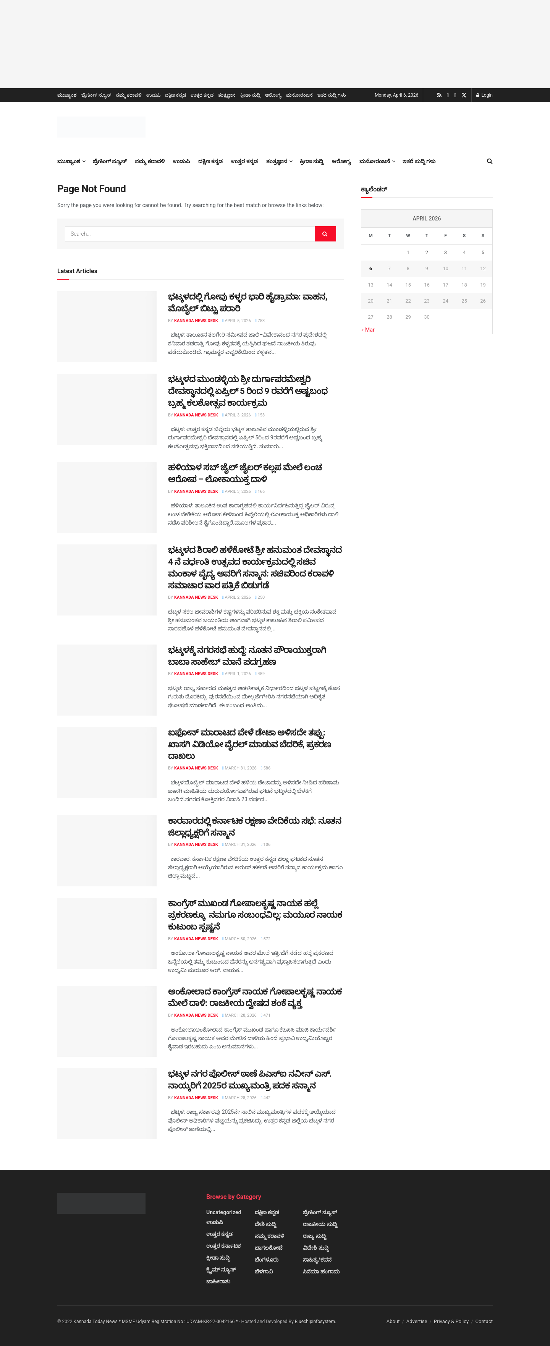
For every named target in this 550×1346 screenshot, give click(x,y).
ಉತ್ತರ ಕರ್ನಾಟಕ (223, 1246)
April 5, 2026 (236, 320)
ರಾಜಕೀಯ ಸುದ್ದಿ (320, 1224)
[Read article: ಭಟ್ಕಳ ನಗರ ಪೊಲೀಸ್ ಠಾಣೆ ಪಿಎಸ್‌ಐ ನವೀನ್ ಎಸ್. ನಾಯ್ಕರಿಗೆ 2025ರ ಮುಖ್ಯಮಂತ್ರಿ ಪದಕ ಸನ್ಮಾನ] (107, 1103)
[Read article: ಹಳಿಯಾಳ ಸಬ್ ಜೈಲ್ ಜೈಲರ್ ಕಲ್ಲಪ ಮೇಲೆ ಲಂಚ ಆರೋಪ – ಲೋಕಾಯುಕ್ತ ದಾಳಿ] (107, 497)
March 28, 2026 (239, 1015)
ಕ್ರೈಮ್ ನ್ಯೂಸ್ (221, 1270)
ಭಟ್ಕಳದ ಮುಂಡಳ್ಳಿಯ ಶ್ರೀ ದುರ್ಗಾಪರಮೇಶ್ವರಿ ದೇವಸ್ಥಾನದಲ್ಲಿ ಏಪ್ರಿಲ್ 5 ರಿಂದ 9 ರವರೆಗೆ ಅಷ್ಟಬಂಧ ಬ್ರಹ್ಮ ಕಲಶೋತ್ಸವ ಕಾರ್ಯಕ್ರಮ (247, 391)
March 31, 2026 (239, 768)
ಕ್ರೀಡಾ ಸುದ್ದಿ (250, 95)
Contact (484, 1321)
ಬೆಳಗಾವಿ (264, 1271)
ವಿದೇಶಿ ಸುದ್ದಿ (315, 1248)
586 (265, 768)
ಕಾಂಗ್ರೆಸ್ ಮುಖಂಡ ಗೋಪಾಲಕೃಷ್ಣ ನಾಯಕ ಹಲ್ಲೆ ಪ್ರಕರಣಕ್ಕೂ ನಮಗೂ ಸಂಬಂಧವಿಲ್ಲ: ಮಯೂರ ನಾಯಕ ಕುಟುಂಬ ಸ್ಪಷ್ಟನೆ (255, 915)
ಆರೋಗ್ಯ (273, 95)
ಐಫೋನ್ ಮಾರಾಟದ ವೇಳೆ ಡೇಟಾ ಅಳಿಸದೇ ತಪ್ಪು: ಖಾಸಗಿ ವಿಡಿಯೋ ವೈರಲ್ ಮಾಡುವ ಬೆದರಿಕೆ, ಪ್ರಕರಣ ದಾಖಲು (249, 744)
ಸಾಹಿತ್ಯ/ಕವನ (317, 1260)
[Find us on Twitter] (464, 95)
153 (260, 415)
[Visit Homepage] (101, 127)
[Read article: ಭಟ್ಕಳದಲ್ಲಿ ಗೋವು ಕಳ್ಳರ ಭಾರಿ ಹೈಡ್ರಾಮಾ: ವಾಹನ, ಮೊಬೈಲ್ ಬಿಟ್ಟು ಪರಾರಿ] (107, 326)
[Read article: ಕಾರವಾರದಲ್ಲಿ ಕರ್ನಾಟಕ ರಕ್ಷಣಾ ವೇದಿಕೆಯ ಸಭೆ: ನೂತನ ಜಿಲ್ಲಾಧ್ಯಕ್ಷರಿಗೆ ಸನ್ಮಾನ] (107, 850)
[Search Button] (490, 161)
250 (260, 597)
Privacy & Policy (451, 1321)
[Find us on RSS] (439, 95)
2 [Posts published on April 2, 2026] (426, 252)
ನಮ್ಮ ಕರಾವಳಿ (129, 95)
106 (265, 844)
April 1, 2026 (236, 673)
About (393, 1321)
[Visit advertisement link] (275, 44)
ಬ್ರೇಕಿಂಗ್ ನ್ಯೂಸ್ (96, 95)
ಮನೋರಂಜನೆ (299, 95)
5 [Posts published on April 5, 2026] (483, 252)
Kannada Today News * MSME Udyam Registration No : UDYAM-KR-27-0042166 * (156, 1321)
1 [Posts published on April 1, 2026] (408, 252)
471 (265, 1015)
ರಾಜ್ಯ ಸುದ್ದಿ (314, 1236)
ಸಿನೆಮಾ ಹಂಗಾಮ (321, 1271)
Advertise (416, 1321)
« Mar (368, 330)
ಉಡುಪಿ (153, 95)
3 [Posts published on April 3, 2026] (445, 252)
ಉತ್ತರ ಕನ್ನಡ (202, 95)
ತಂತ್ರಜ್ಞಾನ (227, 95)
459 (260, 673)
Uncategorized (223, 1212)
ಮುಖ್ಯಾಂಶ (67, 95)
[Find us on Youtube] (448, 95)
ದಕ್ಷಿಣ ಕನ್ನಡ (175, 95)
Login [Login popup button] (484, 95)
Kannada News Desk (196, 320)
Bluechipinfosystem (315, 1321)
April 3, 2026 (236, 415)
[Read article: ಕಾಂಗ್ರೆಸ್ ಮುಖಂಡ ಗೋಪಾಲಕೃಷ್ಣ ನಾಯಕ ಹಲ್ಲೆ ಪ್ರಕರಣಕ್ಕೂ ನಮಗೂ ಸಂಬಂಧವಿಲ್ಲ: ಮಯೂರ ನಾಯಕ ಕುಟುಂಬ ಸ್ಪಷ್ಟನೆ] (107, 933)
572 (265, 938)
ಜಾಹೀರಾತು (218, 1281)
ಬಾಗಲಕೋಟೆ (268, 1248)
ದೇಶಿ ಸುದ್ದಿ (265, 1224)
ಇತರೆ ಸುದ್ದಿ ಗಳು (331, 95)
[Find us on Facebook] (455, 95)
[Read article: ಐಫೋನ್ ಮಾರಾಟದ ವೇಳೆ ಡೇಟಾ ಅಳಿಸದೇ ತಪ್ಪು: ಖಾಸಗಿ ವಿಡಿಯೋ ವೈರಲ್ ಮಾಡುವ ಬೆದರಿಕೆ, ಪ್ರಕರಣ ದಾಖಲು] (107, 762)
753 (260, 320)
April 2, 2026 (236, 597)
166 (260, 491)
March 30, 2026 (239, 938)
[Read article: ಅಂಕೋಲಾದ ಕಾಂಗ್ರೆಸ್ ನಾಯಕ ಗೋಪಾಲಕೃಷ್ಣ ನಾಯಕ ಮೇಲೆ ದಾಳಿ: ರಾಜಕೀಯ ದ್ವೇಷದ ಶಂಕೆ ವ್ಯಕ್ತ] (107, 1021)
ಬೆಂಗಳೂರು (266, 1260)
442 (265, 1097)
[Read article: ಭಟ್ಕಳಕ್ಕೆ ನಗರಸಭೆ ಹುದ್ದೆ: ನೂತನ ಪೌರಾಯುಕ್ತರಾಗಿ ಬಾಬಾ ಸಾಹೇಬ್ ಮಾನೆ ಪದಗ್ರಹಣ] (107, 680)
